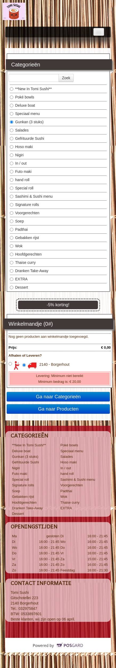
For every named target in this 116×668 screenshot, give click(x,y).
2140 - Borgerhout (54, 364)
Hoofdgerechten (26, 254)
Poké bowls (22, 97)
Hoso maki (21, 147)
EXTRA (19, 279)
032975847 (28, 608)
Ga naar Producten (58, 409)
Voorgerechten (24, 213)
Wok (16, 246)
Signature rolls (24, 204)
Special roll (21, 188)
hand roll (20, 180)
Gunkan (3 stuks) (27, 122)
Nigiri (17, 155)
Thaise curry (23, 262)
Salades (19, 130)
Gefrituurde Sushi (27, 138)
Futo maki (20, 171)
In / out (18, 163)
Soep (17, 221)
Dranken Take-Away (29, 271)
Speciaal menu (25, 114)
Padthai (19, 229)
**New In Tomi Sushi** (31, 89)
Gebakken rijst (24, 238)
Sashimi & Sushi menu (31, 196)
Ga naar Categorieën (58, 396)
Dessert (19, 287)
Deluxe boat (22, 105)
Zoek (66, 78)
